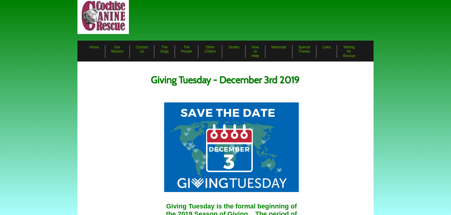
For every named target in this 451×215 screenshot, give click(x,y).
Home (94, 47)
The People (186, 49)
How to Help (255, 51)
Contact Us (142, 49)
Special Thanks (304, 49)
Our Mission (117, 49)
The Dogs (164, 49)
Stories (233, 47)
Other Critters (210, 49)
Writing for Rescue (349, 51)
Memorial (278, 47)
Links (326, 47)
